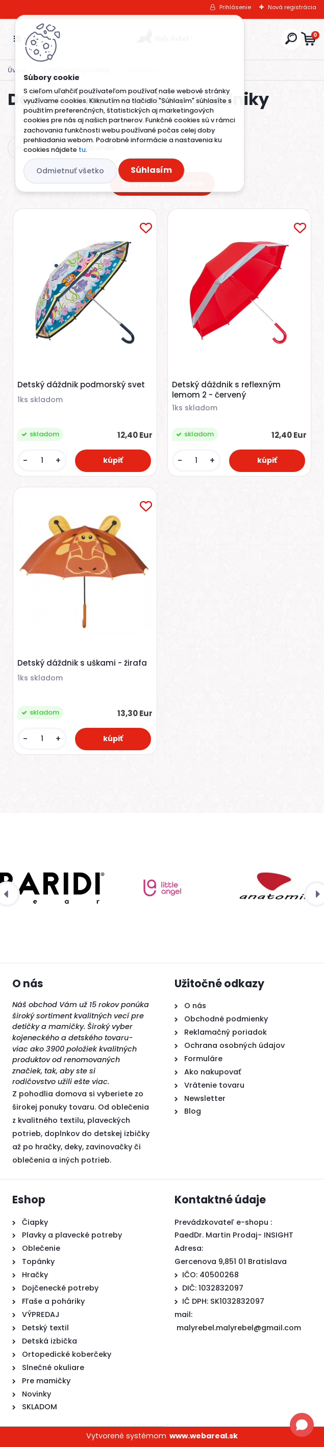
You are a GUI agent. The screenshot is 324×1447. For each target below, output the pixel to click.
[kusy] (42, 460)
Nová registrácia (292, 7)
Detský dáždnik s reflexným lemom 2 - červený (226, 390)
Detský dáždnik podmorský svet (81, 385)
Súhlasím (151, 170)
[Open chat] (302, 1425)
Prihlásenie (235, 7)
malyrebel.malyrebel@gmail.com (239, 1328)
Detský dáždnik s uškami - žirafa (82, 663)
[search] (291, 38)
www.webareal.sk (203, 1436)
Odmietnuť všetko (70, 171)
